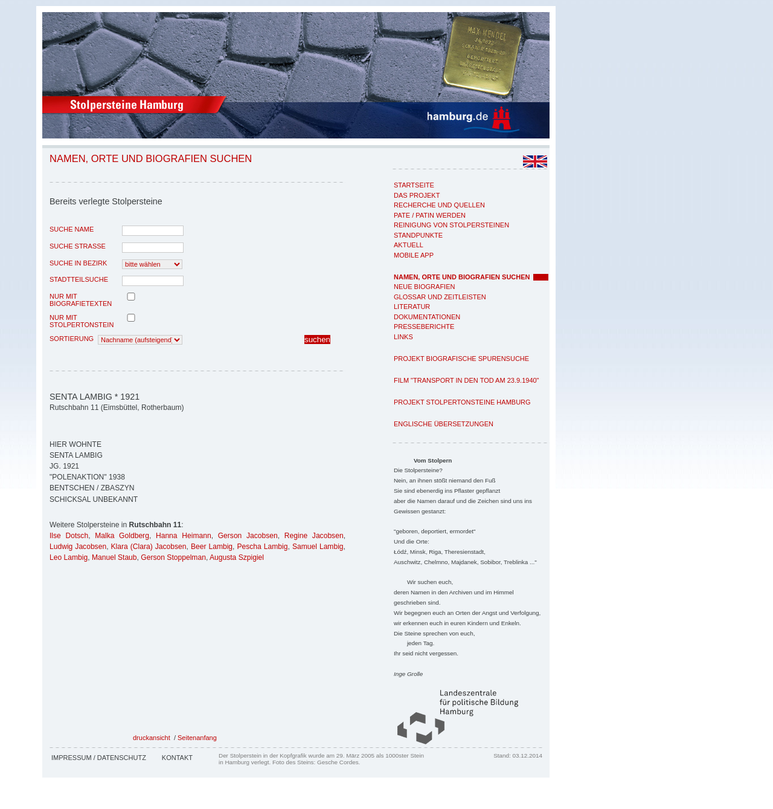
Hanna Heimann (183, 535)
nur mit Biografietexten (81, 300)
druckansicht (151, 737)
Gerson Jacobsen (248, 535)
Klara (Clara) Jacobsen (149, 546)
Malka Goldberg (122, 535)
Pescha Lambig (262, 546)
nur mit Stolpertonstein (82, 321)
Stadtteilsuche (79, 279)
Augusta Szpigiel (237, 557)
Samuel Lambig (318, 546)
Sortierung (72, 338)
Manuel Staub (114, 557)
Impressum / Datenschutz (98, 757)
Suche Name (72, 229)
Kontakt (177, 757)
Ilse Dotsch (69, 535)
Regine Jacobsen (314, 535)
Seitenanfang (197, 737)
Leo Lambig (69, 557)
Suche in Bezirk (78, 263)
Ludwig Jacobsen (78, 546)
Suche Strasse (78, 246)
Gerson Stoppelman (173, 557)
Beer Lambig (212, 546)
